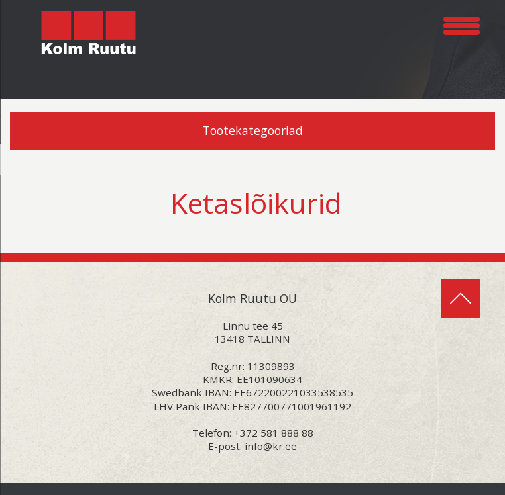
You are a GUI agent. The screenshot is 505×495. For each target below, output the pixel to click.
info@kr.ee (271, 446)
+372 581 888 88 (273, 432)
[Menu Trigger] (461, 23)
